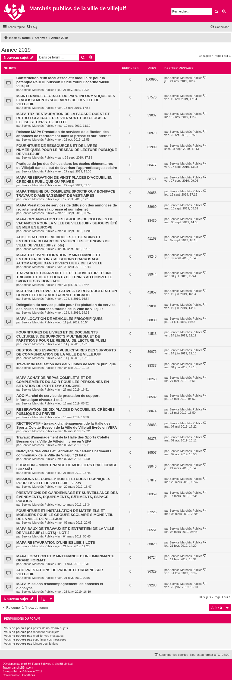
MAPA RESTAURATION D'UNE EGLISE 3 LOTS (55, 542)
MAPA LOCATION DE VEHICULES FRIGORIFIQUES (59, 319)
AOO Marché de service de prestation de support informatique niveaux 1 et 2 (57, 398)
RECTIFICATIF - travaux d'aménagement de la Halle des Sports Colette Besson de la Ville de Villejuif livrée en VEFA (66, 425)
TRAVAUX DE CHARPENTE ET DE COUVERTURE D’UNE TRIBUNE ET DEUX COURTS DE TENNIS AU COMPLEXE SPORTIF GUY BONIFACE (64, 277)
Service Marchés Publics (37, 89)
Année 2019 (16, 50)
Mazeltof (30, 671)
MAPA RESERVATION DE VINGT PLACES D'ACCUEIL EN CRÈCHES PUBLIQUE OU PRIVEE (64, 179)
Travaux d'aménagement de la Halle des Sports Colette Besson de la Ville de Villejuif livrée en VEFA (62, 439)
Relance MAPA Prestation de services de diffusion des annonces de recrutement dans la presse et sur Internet (63, 134)
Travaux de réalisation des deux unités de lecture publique (66, 364)
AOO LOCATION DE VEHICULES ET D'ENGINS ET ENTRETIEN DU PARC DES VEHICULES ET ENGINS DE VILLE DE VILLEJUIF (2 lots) (63, 241)
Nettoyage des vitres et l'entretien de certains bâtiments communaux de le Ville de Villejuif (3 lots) (63, 453)
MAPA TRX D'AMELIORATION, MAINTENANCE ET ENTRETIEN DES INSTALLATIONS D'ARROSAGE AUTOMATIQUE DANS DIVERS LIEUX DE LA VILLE (59, 259)
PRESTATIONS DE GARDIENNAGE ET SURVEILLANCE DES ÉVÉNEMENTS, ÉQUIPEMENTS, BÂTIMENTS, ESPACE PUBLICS (67, 497)
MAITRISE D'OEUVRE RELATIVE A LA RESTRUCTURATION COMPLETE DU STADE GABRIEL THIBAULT (66, 293)
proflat (13, 671)
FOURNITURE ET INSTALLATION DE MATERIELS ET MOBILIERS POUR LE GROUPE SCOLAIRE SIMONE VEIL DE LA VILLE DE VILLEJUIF (64, 515)
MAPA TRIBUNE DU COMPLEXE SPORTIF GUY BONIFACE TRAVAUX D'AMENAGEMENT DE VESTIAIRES (65, 193)
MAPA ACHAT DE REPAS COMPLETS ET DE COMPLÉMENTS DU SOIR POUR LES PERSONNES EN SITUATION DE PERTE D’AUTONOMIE (62, 382)
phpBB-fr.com (25, 667)
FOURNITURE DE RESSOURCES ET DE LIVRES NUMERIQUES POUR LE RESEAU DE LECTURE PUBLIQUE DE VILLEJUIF (66, 150)
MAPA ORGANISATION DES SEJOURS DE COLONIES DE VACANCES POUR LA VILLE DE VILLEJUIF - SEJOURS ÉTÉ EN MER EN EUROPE (66, 223)
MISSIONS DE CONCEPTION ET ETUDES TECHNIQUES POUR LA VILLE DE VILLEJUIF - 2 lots (63, 481)
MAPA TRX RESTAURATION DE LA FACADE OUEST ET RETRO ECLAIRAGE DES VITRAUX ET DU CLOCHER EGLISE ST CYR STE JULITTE (63, 118)
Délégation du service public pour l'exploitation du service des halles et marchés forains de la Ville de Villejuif (65, 307)
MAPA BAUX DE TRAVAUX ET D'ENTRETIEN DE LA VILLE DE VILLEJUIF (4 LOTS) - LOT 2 (65, 531)
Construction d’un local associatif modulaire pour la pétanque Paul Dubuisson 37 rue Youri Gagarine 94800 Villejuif (62, 82)
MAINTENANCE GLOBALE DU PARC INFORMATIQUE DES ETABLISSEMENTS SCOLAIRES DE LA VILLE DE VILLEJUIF (65, 100)
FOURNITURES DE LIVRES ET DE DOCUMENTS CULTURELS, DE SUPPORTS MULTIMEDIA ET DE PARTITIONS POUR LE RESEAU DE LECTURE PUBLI (61, 336)
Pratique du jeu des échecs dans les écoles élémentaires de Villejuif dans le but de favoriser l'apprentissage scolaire (66, 166)
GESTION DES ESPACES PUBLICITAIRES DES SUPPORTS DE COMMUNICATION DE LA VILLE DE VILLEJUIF (66, 352)
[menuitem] (31, 27)
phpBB (25, 663)
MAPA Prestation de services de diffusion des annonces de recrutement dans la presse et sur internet (66, 207)
